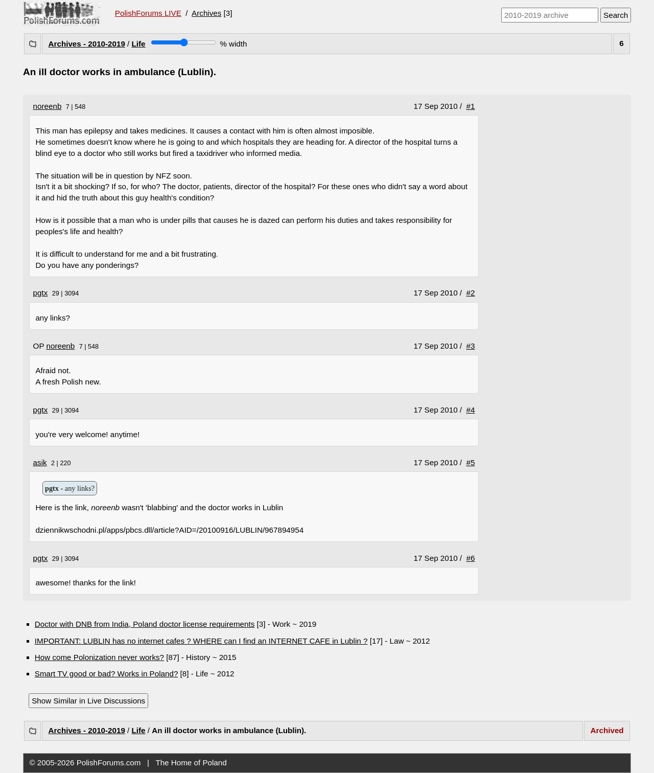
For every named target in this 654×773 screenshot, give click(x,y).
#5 (470, 462)
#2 (470, 292)
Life (139, 43)
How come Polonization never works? (99, 657)
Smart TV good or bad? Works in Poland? (106, 673)
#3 (470, 346)
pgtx (40, 292)
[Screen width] (184, 42)
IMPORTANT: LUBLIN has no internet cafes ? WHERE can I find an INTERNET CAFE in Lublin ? (201, 640)
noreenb (47, 106)
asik (40, 462)
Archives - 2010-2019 (87, 43)
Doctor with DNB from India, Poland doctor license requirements (145, 624)
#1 (470, 106)
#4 (470, 409)
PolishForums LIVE (148, 13)
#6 (470, 558)
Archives (206, 13)
